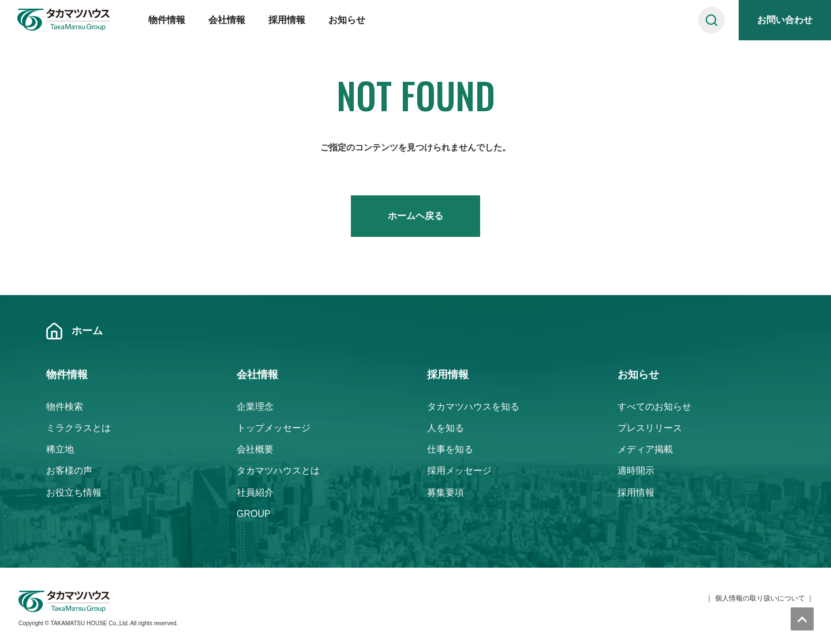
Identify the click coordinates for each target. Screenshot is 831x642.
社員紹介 (255, 492)
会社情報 (226, 20)
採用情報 (286, 20)
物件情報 (166, 20)
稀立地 (60, 449)
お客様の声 (69, 470)
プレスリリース (649, 428)
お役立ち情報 (74, 492)
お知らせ (346, 20)
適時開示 (635, 470)
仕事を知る (450, 449)
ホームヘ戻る (415, 216)
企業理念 (255, 406)
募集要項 (445, 492)
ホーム (87, 331)
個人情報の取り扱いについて (760, 598)
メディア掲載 (645, 449)
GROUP (254, 514)
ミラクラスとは (78, 428)
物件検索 (64, 406)
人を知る (445, 428)
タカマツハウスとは (278, 470)
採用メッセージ (459, 470)
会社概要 (255, 449)
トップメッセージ (273, 428)
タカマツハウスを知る (473, 406)
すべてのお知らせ (654, 406)
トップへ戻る (802, 618)
